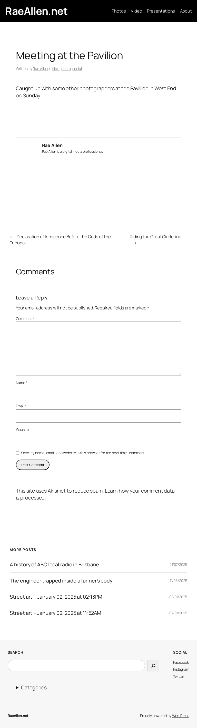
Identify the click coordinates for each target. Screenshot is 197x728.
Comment (25, 318)
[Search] (153, 666)
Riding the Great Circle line (155, 237)
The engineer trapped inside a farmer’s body (61, 581)
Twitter (178, 676)
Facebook (181, 662)
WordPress (180, 715)
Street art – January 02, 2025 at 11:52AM (55, 613)
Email (21, 405)
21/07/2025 (178, 564)
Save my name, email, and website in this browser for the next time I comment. (83, 452)
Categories (33, 687)
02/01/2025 (178, 596)
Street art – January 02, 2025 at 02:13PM (56, 597)
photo (66, 68)
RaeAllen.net (36, 11)
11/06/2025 (178, 580)
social (77, 68)
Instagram (181, 669)
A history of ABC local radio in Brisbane (54, 564)
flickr (56, 68)
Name (21, 382)
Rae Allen (40, 68)
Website (22, 429)
